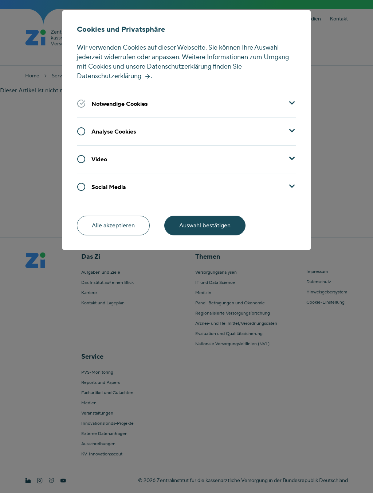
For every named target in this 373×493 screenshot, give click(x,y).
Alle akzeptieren (113, 225)
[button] (187, 104)
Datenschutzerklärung (109, 76)
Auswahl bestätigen (205, 225)
